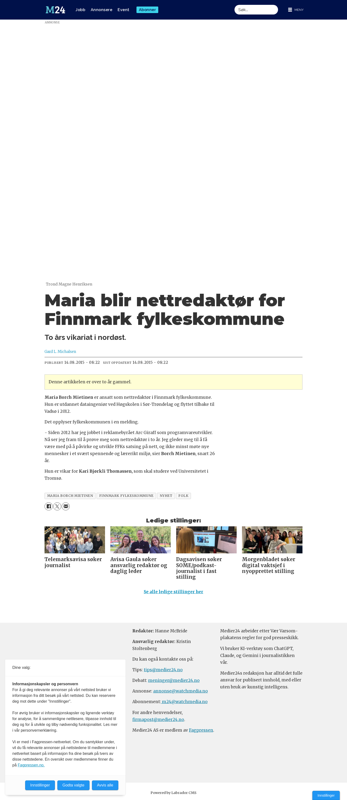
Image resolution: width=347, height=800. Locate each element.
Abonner (147, 9)
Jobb (80, 9)
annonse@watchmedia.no (180, 691)
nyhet (166, 496)
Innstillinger (326, 795)
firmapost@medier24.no (158, 719)
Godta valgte (73, 785)
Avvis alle (105, 785)
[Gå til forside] (55, 10)
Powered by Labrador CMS (173, 793)
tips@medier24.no (163, 669)
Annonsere (102, 9)
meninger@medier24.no (174, 680)
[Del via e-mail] (66, 506)
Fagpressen (201, 730)
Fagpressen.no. (31, 765)
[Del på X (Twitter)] (57, 506)
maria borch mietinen (70, 496)
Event (123, 9)
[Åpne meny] (296, 10)
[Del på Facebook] (49, 506)
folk (183, 496)
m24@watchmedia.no (184, 701)
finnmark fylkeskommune (126, 496)
